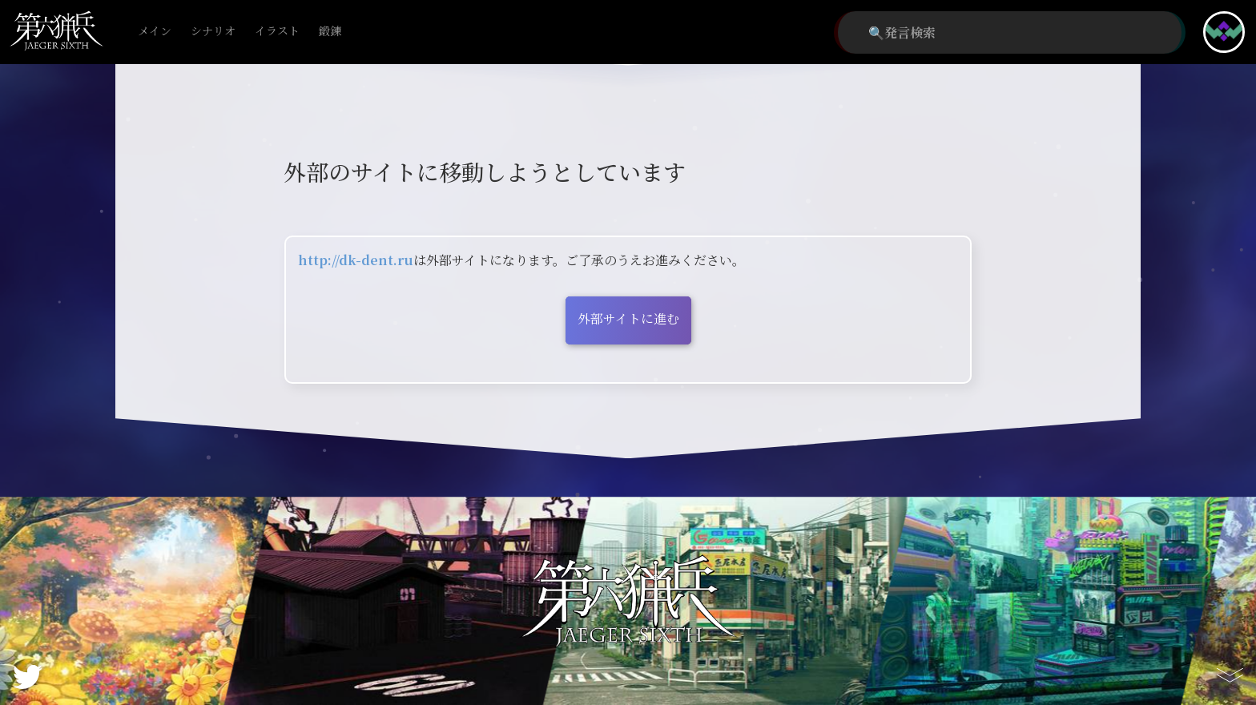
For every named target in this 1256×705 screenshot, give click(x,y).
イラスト (277, 31)
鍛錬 (330, 31)
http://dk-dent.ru (355, 260)
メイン (154, 31)
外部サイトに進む (628, 318)
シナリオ (213, 31)
